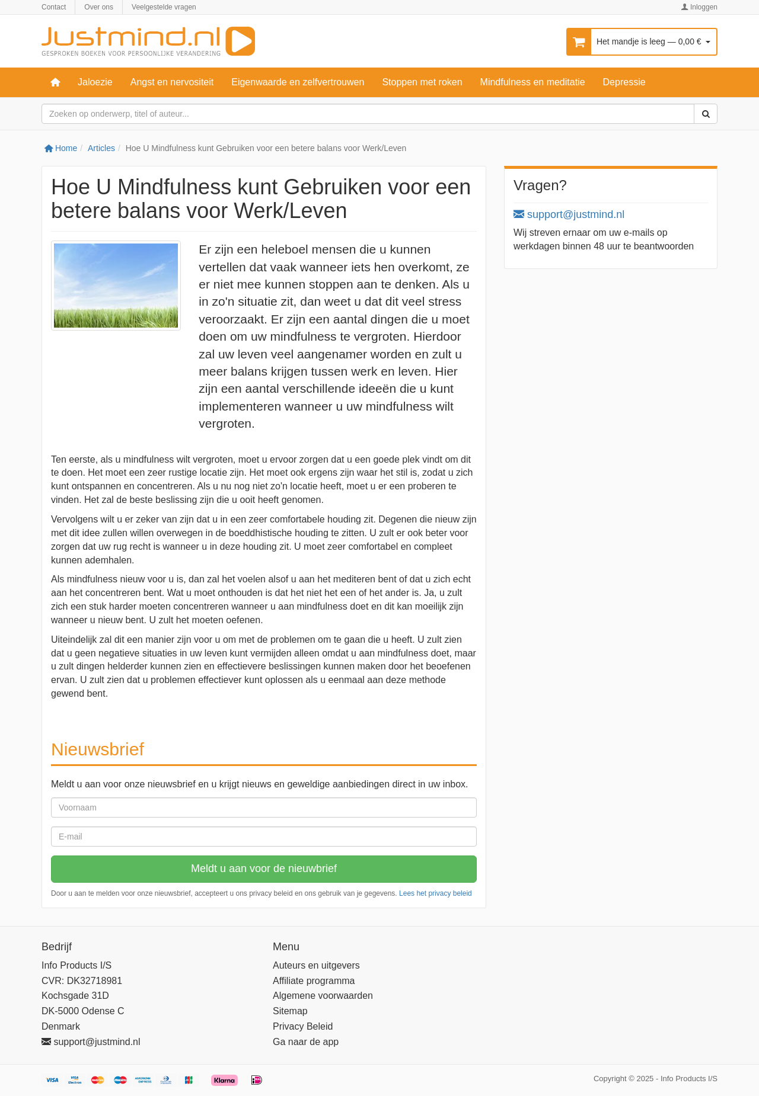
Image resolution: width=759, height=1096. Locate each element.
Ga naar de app (306, 1042)
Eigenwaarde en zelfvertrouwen (297, 82)
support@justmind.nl (569, 214)
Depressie (624, 82)
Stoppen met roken (422, 82)
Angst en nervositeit (172, 82)
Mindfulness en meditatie (532, 82)
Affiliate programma (314, 981)
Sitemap (290, 1011)
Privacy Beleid (303, 1026)
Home (60, 148)
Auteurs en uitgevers (316, 965)
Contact (54, 7)
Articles (101, 148)
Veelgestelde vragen (164, 7)
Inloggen (699, 7)
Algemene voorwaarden (323, 996)
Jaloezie (95, 82)
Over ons (98, 7)
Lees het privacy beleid (435, 893)
